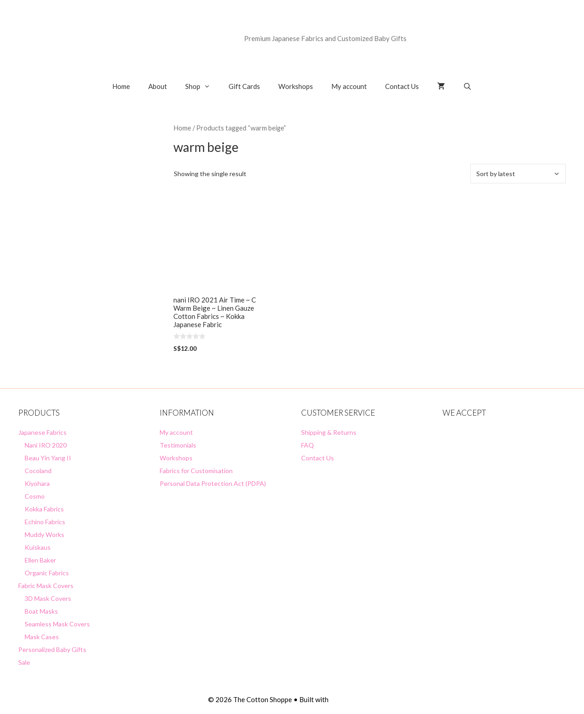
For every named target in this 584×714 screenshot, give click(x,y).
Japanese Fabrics (42, 432)
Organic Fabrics (47, 573)
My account (349, 86)
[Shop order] (518, 173)
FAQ (307, 445)
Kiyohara (37, 483)
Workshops (295, 86)
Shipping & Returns (328, 432)
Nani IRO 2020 (46, 445)
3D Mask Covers (48, 598)
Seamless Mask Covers (57, 624)
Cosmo (35, 496)
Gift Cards (244, 86)
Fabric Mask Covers (45, 585)
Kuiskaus (38, 547)
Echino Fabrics (45, 522)
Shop (202, 86)
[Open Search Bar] (467, 86)
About (157, 86)
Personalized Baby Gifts (52, 649)
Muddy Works (44, 534)
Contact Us (402, 86)
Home (121, 86)
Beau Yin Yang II (48, 458)
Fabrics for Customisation (196, 470)
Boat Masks (41, 611)
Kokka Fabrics (44, 509)
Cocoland (38, 470)
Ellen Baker (40, 560)
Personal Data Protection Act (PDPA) (213, 483)
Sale (24, 662)
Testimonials (178, 445)
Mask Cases (42, 637)
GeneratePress (353, 699)
